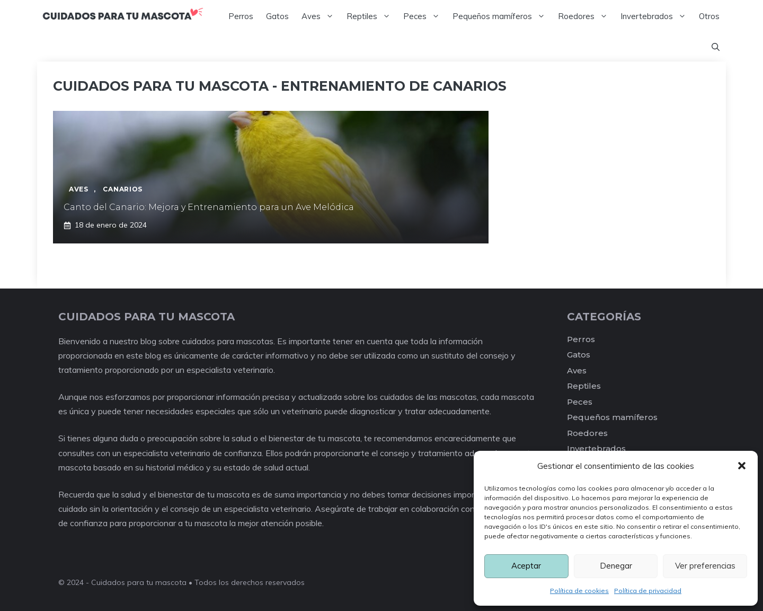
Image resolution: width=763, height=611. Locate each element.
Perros (240, 16)
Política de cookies (579, 591)
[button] (742, 465)
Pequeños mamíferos (502, 16)
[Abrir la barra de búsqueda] (715, 47)
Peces (424, 16)
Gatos (277, 16)
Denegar (616, 566)
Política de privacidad (647, 591)
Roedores (586, 16)
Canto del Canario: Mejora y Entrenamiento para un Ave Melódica (209, 207)
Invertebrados (656, 16)
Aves (320, 16)
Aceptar (526, 566)
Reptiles (372, 16)
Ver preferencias (705, 566)
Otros (709, 16)
